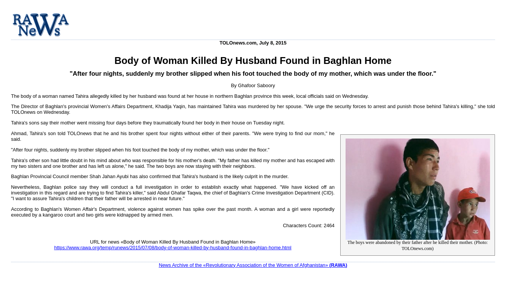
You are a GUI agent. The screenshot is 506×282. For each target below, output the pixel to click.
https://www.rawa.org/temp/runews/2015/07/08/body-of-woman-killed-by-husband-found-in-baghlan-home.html (173, 247)
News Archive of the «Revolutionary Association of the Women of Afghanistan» (253, 265)
